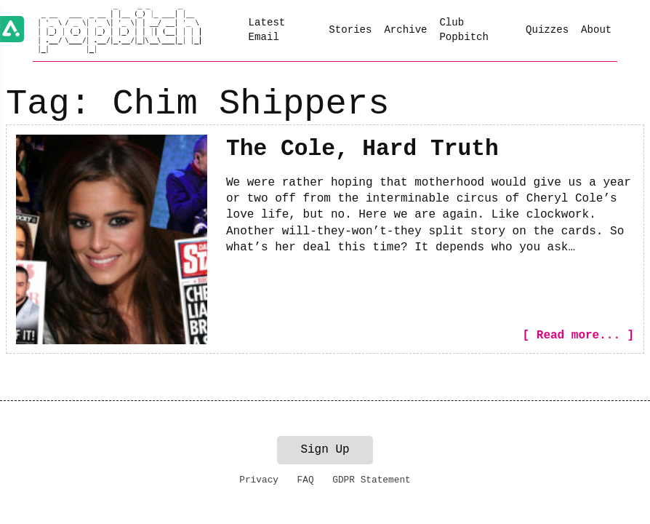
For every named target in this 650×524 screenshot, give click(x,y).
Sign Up (324, 449)
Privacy (258, 480)
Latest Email (267, 30)
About (596, 30)
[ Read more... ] (579, 335)
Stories (350, 30)
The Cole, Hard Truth (362, 149)
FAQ (305, 480)
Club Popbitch (464, 30)
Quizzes (547, 30)
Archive (405, 30)
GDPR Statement (371, 480)
